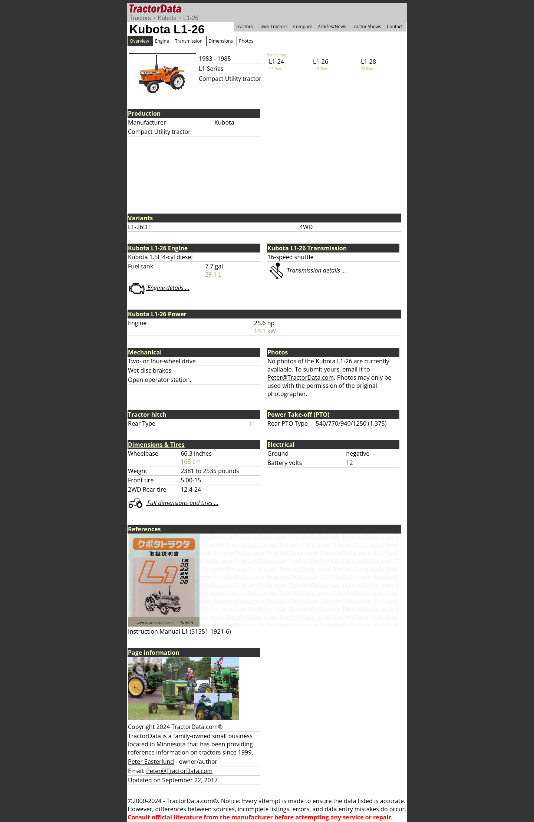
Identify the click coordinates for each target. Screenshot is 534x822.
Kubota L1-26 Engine (158, 248)
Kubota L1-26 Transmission (307, 248)
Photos (246, 41)
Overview (139, 41)
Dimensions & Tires (156, 444)
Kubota (167, 18)
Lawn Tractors (273, 26)
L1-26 (190, 18)
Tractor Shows (366, 26)
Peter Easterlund (151, 761)
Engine (162, 41)
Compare (302, 26)
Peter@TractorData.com (300, 377)
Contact (395, 26)
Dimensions (220, 41)
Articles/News (332, 26)
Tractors (140, 18)
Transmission (188, 41)
